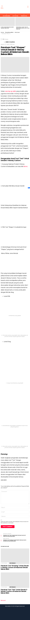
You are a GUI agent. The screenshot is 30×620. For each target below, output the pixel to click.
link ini (25, 166)
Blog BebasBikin (6, 15)
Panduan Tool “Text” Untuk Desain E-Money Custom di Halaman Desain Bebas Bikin (14, 591)
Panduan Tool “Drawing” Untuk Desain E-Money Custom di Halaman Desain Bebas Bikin (15, 567)
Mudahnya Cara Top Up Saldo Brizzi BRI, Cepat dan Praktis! (22, 28)
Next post (3, 600)
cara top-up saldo (10, 91)
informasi (13, 563)
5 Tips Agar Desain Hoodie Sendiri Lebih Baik (7, 27)
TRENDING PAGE (24, 15)
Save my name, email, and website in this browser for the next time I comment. (14, 522)
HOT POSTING (15, 15)
